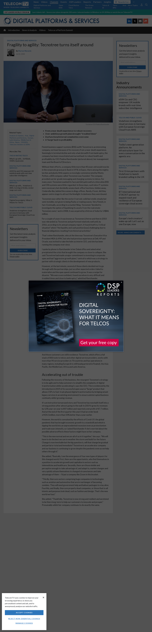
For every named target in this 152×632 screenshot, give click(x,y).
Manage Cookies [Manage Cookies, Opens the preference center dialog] (24, 623)
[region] (24, 611)
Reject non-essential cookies (24, 619)
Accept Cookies (24, 613)
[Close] (43, 597)
